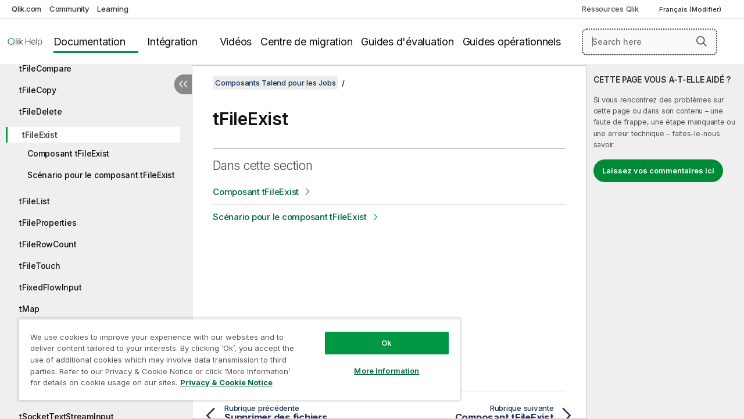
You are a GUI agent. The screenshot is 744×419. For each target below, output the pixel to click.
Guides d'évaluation (407, 41)
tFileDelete (40, 111)
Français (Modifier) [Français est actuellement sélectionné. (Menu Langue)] (691, 9)
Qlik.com (26, 8)
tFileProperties (47, 223)
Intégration (172, 41)
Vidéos (236, 41)
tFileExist (40, 135)
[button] (701, 41)
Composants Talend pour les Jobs (275, 82)
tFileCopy (37, 90)
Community (69, 8)
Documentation (89, 41)
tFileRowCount (48, 244)
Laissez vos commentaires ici (658, 170)
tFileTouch (39, 266)
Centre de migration (306, 41)
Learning (112, 8)
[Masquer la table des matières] (183, 84)
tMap (29, 309)
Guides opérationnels (512, 41)
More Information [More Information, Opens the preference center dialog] (377, 362)
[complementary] (665, 242)
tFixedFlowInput (50, 287)
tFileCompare (45, 68)
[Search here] (649, 42)
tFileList (34, 201)
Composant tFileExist (68, 153)
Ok (378, 334)
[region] (234, 355)
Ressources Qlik (610, 8)
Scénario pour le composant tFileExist (101, 175)
